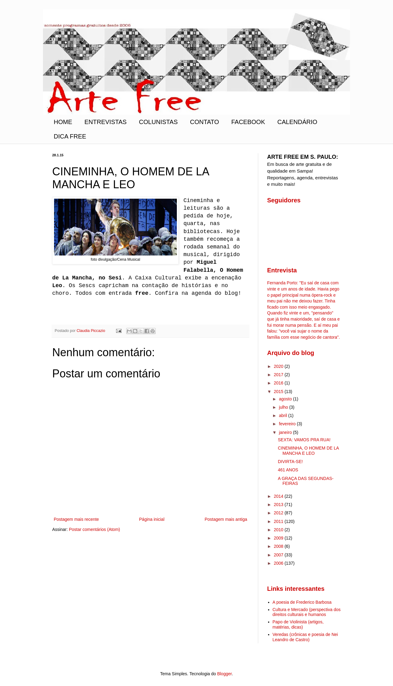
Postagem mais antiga (225, 519)
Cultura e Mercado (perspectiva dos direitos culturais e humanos (307, 612)
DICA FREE (70, 136)
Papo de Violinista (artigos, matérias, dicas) (298, 624)
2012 (279, 512)
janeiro (286, 432)
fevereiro (288, 423)
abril (283, 415)
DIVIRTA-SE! (290, 461)
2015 (279, 391)
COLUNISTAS (158, 122)
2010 (279, 529)
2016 (279, 382)
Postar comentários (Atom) (94, 529)
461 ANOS (288, 469)
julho (284, 407)
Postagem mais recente (76, 519)
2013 (279, 504)
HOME (63, 122)
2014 (279, 496)
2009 (279, 538)
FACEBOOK (248, 122)
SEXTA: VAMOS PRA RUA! (304, 439)
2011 (279, 521)
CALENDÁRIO (297, 122)
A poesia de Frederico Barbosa (302, 602)
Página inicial (152, 519)
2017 (279, 374)
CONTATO (204, 122)
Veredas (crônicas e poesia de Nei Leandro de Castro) (305, 637)
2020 (279, 366)
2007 (279, 554)
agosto (286, 398)
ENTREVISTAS (105, 122)
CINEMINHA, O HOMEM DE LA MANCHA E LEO (308, 451)
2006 (279, 563)
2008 (279, 546)
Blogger (224, 673)
